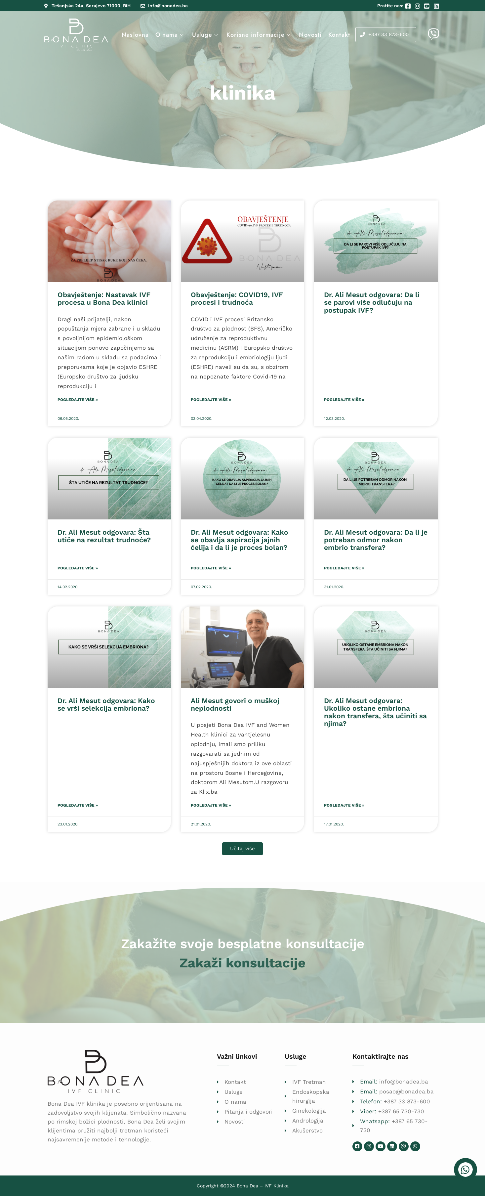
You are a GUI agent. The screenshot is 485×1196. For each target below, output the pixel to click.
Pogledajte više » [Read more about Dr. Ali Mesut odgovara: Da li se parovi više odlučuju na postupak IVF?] (344, 399)
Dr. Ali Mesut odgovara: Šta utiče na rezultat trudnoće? (104, 536)
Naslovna (135, 34)
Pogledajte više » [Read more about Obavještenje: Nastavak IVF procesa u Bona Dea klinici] (78, 399)
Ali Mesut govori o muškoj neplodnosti (235, 704)
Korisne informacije (259, 34)
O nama (170, 34)
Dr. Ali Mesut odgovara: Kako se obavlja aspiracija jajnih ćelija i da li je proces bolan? (239, 540)
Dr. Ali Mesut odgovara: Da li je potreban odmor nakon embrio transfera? (375, 540)
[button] (242, 849)
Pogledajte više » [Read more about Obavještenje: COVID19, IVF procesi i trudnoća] (211, 399)
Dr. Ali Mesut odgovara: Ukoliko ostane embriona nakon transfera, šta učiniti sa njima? (375, 712)
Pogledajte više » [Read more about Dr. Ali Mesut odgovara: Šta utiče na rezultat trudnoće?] (78, 568)
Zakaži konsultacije (242, 963)
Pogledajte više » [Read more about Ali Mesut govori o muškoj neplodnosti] (211, 805)
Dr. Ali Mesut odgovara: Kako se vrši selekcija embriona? (106, 704)
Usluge (206, 34)
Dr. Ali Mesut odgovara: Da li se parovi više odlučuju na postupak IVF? (372, 302)
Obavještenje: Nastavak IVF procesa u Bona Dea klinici (104, 298)
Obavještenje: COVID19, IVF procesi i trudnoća (237, 298)
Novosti (310, 34)
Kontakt (339, 34)
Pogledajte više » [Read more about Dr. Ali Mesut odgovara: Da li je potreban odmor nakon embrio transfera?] (344, 568)
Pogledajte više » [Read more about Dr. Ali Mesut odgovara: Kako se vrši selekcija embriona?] (78, 805)
